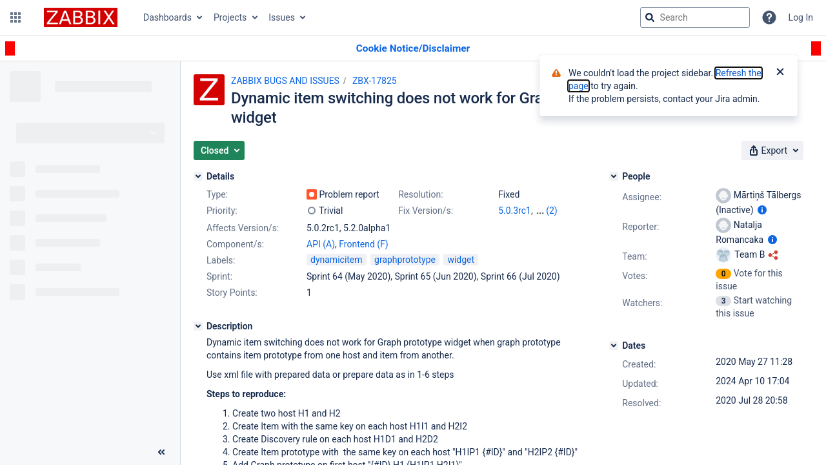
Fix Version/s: (425, 210)
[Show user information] (762, 210)
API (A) (321, 244)
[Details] (198, 176)
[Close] (780, 73)
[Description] (198, 326)
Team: (634, 256)
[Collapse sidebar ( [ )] (161, 452)
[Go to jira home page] (80, 17)
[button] (15, 17)
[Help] (769, 17)
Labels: (220, 260)
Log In (801, 17)
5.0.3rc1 (514, 210)
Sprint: (219, 276)
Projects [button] (230, 17)
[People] (613, 176)
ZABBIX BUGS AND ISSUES (285, 81)
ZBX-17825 (374, 81)
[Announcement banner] (413, 48)
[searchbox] (695, 17)
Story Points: (231, 292)
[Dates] (613, 345)
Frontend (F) (363, 244)
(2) (552, 210)
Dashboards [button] (167, 17)
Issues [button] (281, 17)
